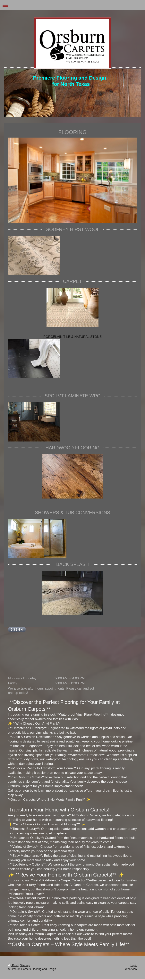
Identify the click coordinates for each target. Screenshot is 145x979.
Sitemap (25, 965)
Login (134, 965)
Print (13, 965)
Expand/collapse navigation (72, 5)
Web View (131, 969)
